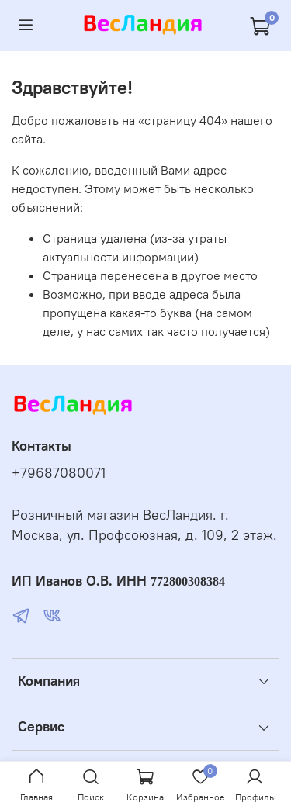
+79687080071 (59, 473)
